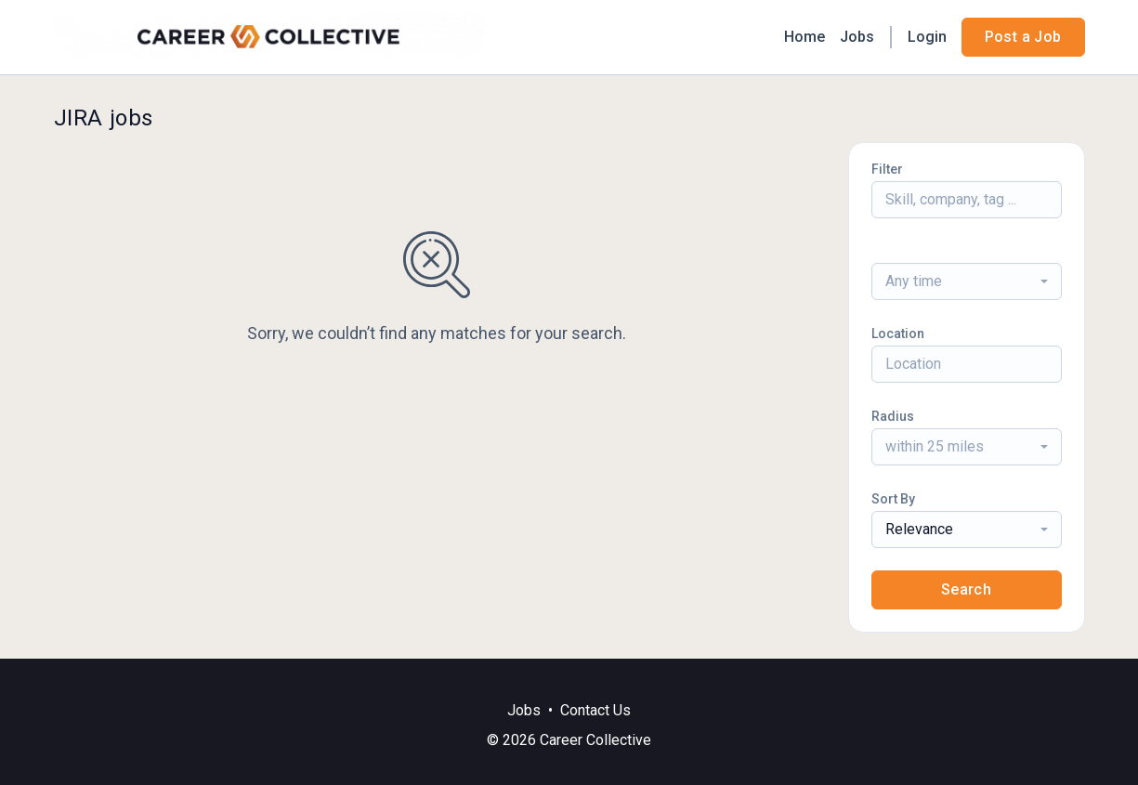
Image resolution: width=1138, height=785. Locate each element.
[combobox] (966, 281)
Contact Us (595, 710)
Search (966, 589)
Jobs (857, 37)
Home (804, 37)
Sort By (893, 498)
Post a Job (1023, 37)
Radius (892, 416)
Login (927, 37)
